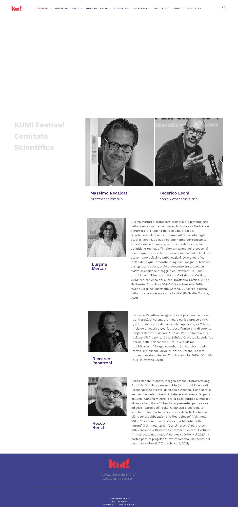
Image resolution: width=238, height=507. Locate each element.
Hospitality (161, 8)
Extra (105, 8)
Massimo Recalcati (109, 193)
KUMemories (122, 8)
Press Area (141, 8)
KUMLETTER (194, 8)
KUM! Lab (91, 8)
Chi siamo (43, 8)
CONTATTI (177, 8)
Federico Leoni (174, 193)
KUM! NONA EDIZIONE (68, 8)
